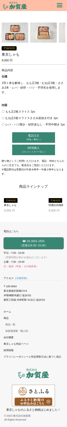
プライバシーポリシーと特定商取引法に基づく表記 (32, 356)
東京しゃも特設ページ (16, 343)
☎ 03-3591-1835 (33, 244)
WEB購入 (33, 149)
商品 (6, 318)
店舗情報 (21, 278)
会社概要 (9, 337)
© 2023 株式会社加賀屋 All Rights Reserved (17, 417)
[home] (15, 5)
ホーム (7, 311)
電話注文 (33, 137)
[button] (59, 5)
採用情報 (9, 350)
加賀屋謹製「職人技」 (17, 330)
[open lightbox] (15, 33)
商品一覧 (10, 324)
